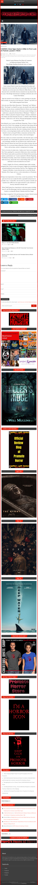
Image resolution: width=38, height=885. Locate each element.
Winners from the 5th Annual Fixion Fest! (27, 215)
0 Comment (12, 53)
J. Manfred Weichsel (8, 813)
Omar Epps (12, 56)
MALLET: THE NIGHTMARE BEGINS (10, 242)
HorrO (11, 244)
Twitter (5, 868)
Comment (3, 270)
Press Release (3, 42)
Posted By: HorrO (5, 53)
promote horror (28, 56)
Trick (4, 57)
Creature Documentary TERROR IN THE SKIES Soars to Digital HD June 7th (18, 211)
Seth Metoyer (6, 821)
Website (2, 293)
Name (2, 284)
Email (2, 289)
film (30, 55)
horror (32, 55)
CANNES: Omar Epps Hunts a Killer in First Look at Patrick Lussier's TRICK (15, 55)
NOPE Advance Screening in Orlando (20, 826)
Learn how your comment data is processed (27, 302)
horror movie (5, 56)
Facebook (6, 870)
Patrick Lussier (17, 56)
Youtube (6, 874)
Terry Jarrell (6, 808)
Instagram (6, 872)
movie (8, 56)
